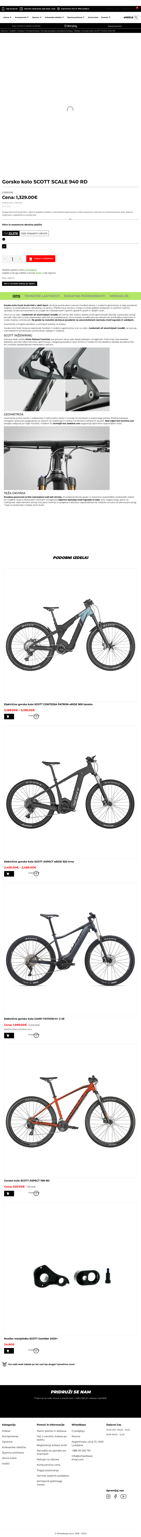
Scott (38, 274)
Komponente (22, 17)
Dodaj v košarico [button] (19, 1351)
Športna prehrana (76, 17)
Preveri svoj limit (115, 26)
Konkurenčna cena (48, 1465)
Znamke (106, 17)
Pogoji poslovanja (48, 1470)
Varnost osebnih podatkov (53, 1476)
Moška (77, 31)
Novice (76, 1436)
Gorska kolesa (32, 31)
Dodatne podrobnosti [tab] (84, 297)
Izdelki (13, 31)
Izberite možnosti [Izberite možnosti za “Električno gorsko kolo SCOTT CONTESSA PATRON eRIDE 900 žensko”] (20, 718)
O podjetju (78, 1431)
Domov (4, 31)
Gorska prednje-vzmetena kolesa (56, 31)
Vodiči (6, 1464)
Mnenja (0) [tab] (118, 297)
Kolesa (7, 17)
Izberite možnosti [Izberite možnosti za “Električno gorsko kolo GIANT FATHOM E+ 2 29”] (20, 1036)
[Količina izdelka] (14, 261)
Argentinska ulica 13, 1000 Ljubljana (73, 8)
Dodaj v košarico (53, 260)
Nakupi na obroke (48, 1459)
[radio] (5, 247)
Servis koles (93, 17)
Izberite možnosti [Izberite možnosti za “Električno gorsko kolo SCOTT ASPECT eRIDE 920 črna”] (20, 875)
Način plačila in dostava (51, 1431)
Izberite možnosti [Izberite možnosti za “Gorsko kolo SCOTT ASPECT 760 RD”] (20, 1194)
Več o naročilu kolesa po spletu (20, 285)
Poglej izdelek (132, 718)
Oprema (37, 17)
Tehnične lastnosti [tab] (42, 297)
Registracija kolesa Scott (52, 1445)
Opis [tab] (16, 297)
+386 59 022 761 (12, 9)
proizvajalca (31, 271)
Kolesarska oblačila (55, 17)
